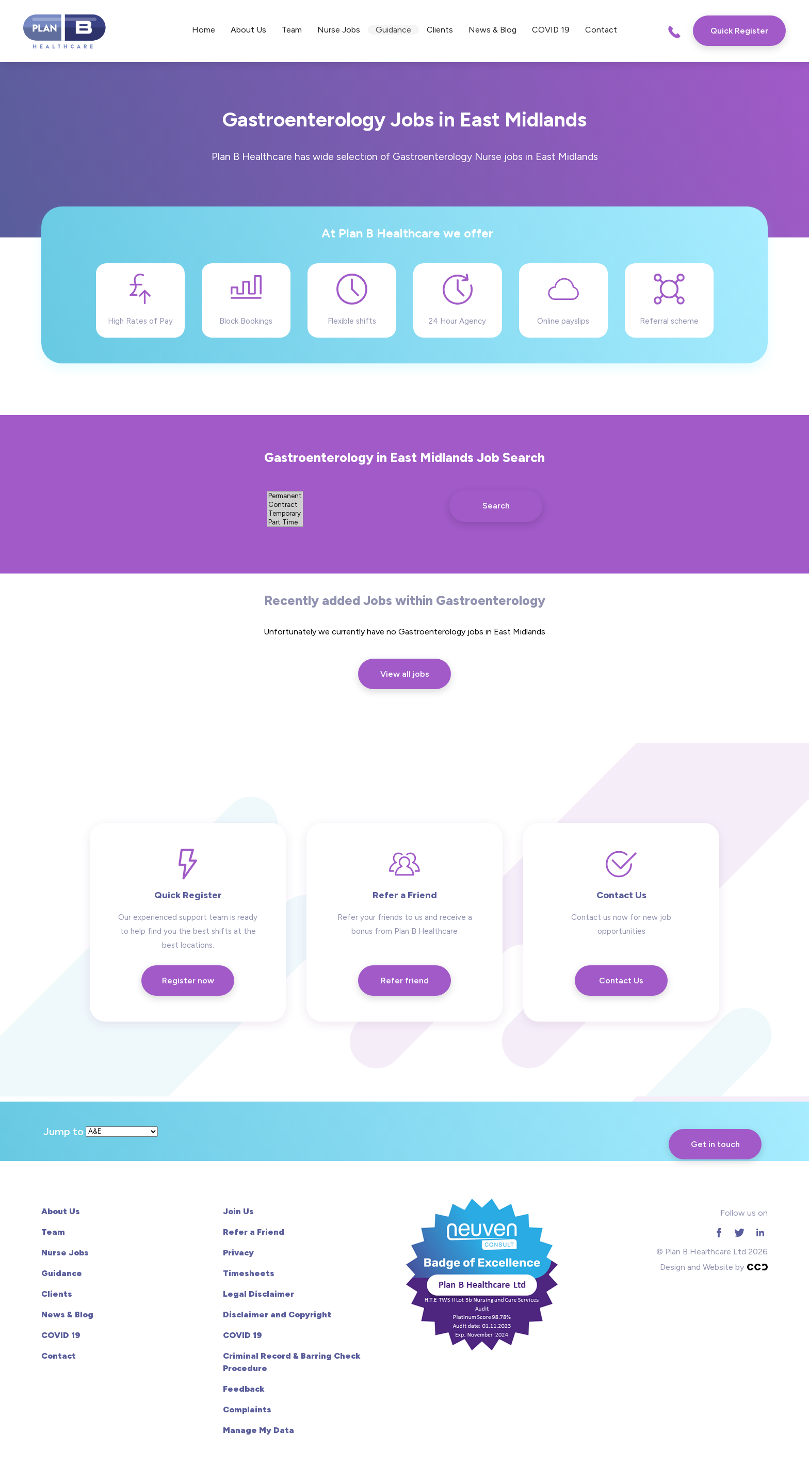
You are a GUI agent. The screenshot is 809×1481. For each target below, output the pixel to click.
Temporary (285, 513)
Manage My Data (258, 1430)
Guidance (393, 30)
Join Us (238, 1211)
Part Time (285, 522)
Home (203, 30)
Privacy (238, 1252)
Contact (601, 30)
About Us (248, 30)
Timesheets (248, 1273)
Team (292, 30)
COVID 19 (551, 30)
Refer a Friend (253, 1232)
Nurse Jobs (338, 30)
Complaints (247, 1409)
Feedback (244, 1389)
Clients (440, 30)
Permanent (285, 495)
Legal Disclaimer (258, 1294)
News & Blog (492, 30)
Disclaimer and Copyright (277, 1314)
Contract (285, 504)
